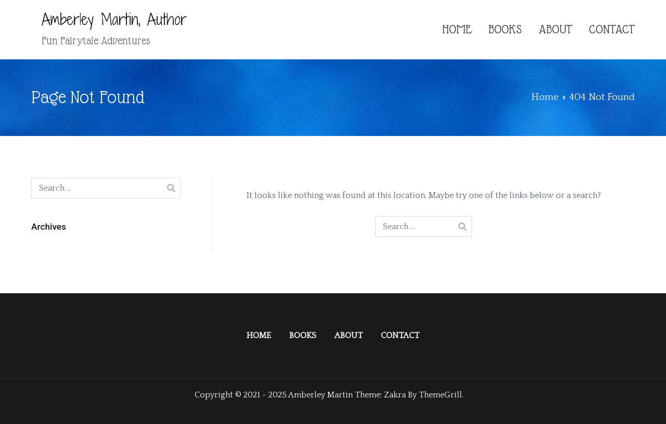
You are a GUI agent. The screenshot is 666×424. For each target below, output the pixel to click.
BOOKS (505, 29)
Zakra (395, 395)
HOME (457, 29)
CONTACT (612, 29)
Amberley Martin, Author (114, 19)
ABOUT (555, 29)
